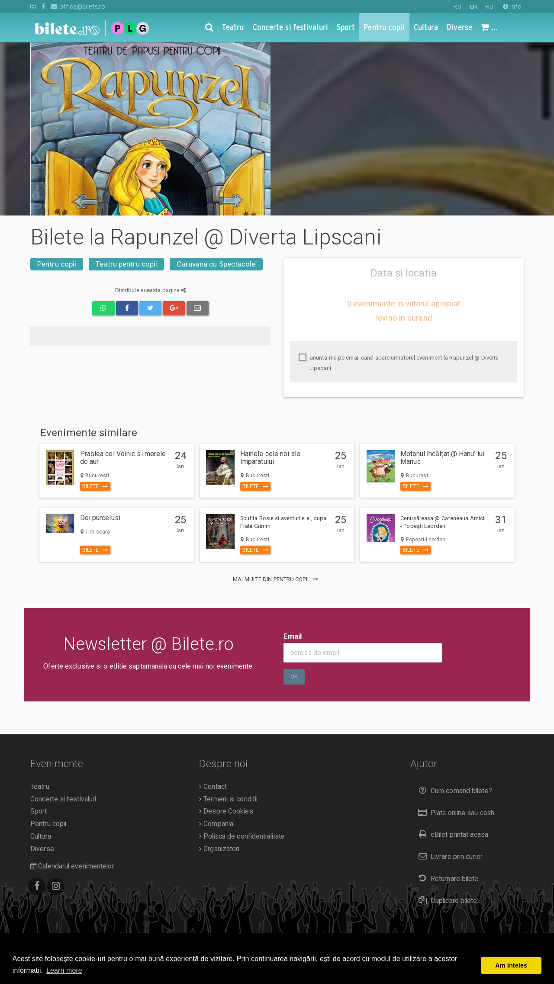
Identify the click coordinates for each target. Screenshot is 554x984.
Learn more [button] (64, 970)
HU (489, 6)
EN (473, 6)
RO (457, 6)
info (512, 6)
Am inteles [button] (511, 965)
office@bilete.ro (78, 6)
